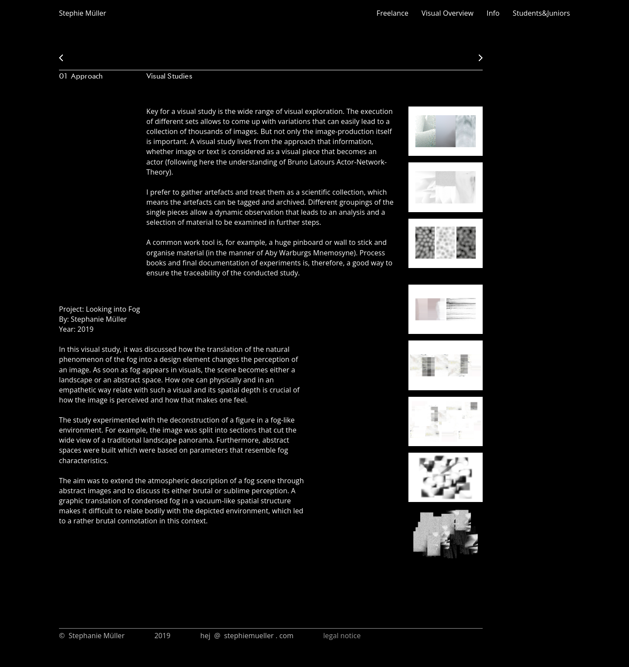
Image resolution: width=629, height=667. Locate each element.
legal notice (341, 635)
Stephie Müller (82, 13)
